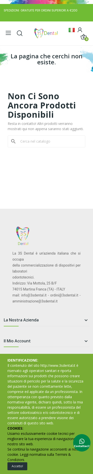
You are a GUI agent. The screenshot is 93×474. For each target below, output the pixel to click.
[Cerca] (49, 141)
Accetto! (17, 466)
